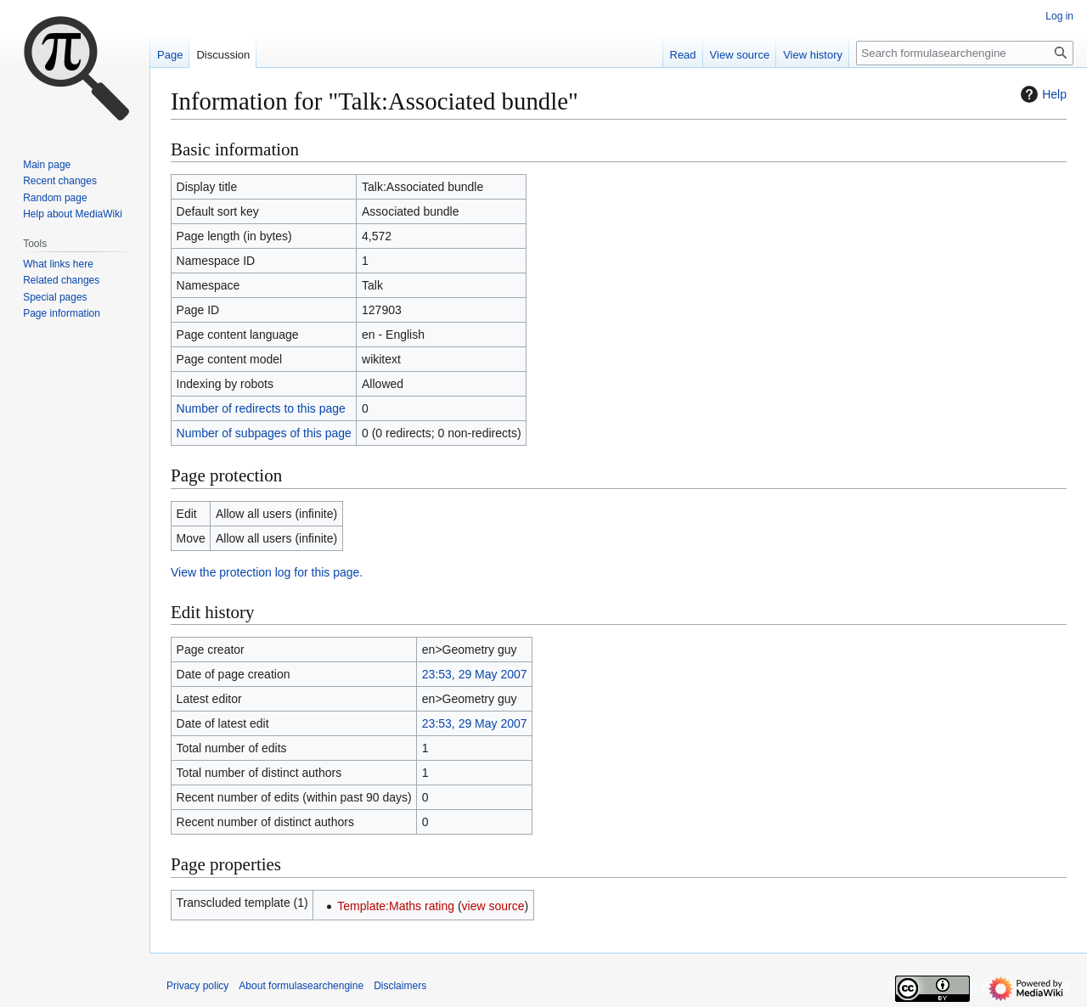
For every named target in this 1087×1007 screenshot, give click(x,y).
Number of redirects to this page (261, 408)
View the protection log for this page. (267, 572)
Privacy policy (197, 986)
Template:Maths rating (395, 906)
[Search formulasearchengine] (964, 53)
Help (1042, 94)
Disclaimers (400, 986)
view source (493, 906)
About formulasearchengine (301, 986)
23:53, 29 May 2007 (474, 674)
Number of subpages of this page (264, 433)
